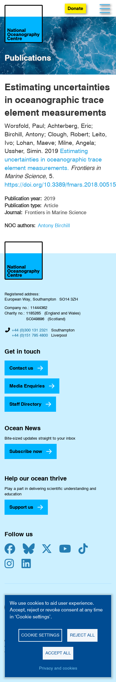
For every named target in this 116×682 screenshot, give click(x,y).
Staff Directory (25, 404)
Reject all (82, 635)
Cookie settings (40, 635)
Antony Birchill (54, 225)
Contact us (21, 368)
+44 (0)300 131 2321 (30, 330)
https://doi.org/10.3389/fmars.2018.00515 (60, 184)
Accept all (58, 652)
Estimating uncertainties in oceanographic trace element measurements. (53, 159)
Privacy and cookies (58, 668)
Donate (75, 8)
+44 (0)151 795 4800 (30, 335)
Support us (21, 507)
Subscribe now (25, 451)
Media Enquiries (27, 386)
